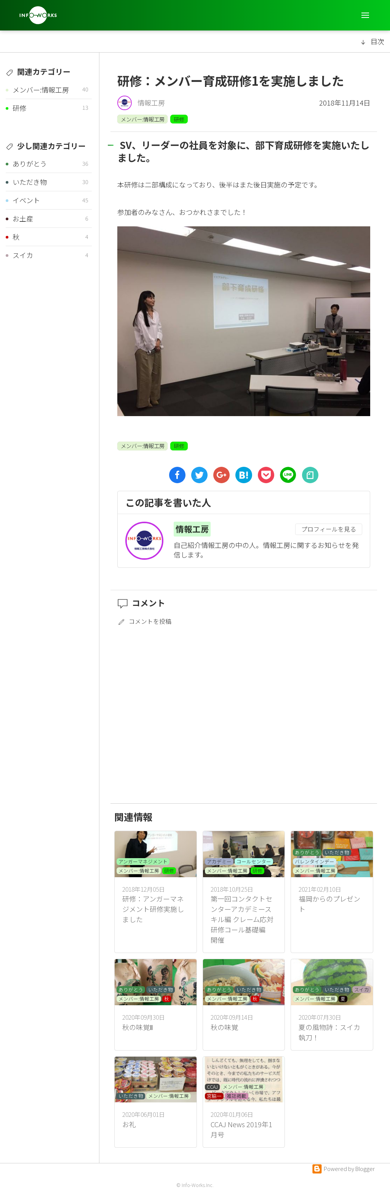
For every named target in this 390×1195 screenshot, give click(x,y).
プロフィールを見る (328, 529)
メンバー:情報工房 (143, 119)
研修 (179, 119)
